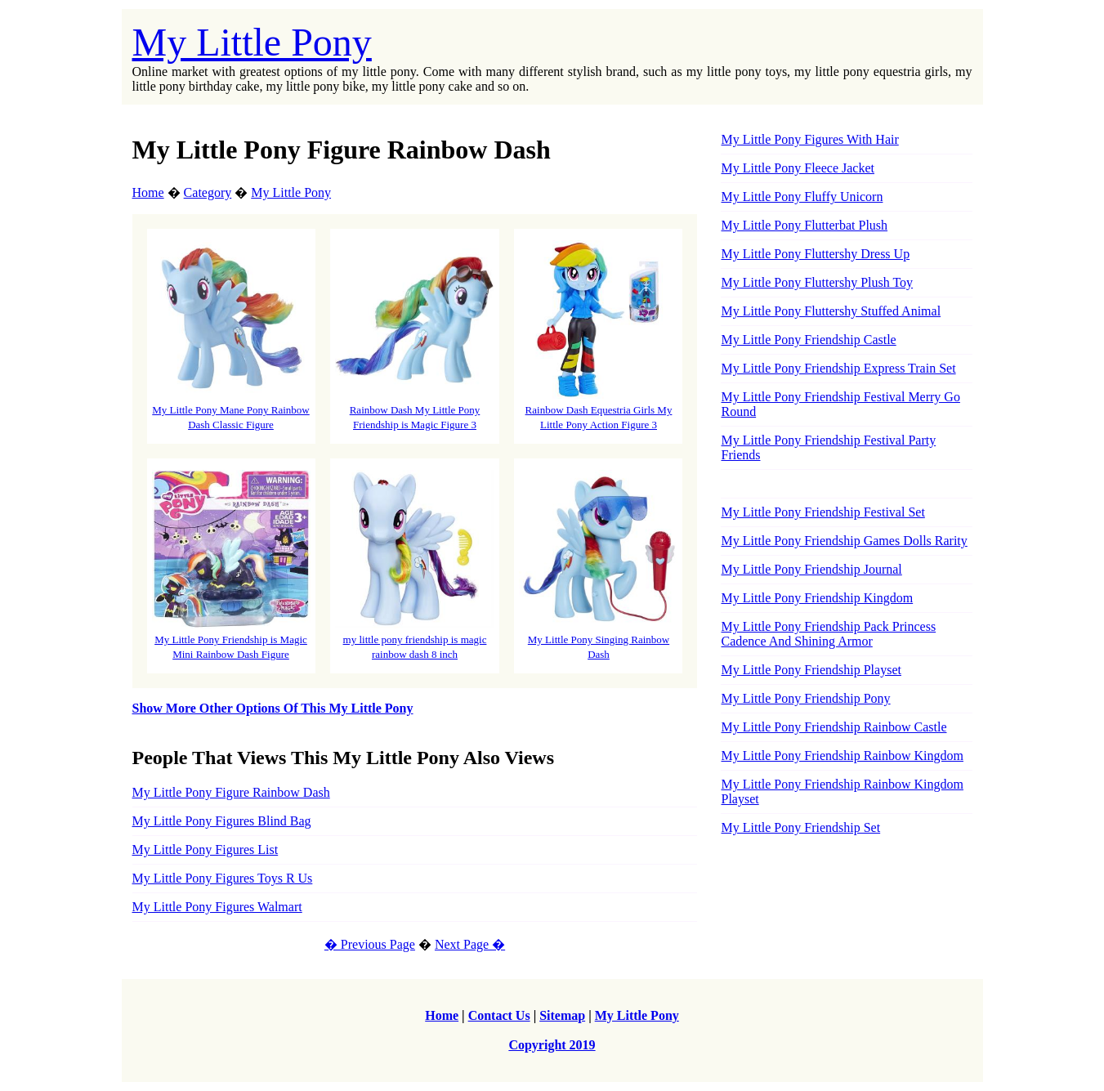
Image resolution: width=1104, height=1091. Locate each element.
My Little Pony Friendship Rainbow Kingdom (842, 755)
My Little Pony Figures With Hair (809, 139)
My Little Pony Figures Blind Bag (221, 821)
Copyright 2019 (551, 1045)
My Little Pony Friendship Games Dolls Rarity (844, 541)
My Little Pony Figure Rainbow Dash (231, 792)
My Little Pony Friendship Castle (808, 340)
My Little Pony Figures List (205, 849)
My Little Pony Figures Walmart (217, 907)
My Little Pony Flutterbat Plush (804, 225)
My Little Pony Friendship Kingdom (817, 598)
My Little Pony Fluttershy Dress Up (815, 254)
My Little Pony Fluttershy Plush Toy (817, 282)
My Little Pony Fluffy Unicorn (802, 196)
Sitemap (562, 1015)
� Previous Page (369, 944)
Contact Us (499, 1015)
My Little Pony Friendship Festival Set (822, 512)
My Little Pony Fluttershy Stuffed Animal (831, 311)
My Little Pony (252, 42)
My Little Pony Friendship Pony (805, 698)
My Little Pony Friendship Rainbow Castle (833, 727)
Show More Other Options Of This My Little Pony (272, 708)
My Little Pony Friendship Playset (811, 670)
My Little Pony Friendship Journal (811, 569)
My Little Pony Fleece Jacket (797, 168)
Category (208, 192)
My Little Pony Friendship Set (800, 827)
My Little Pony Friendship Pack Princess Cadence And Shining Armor (828, 633)
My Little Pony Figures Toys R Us (222, 878)
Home (148, 192)
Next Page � (470, 944)
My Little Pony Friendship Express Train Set (838, 368)
